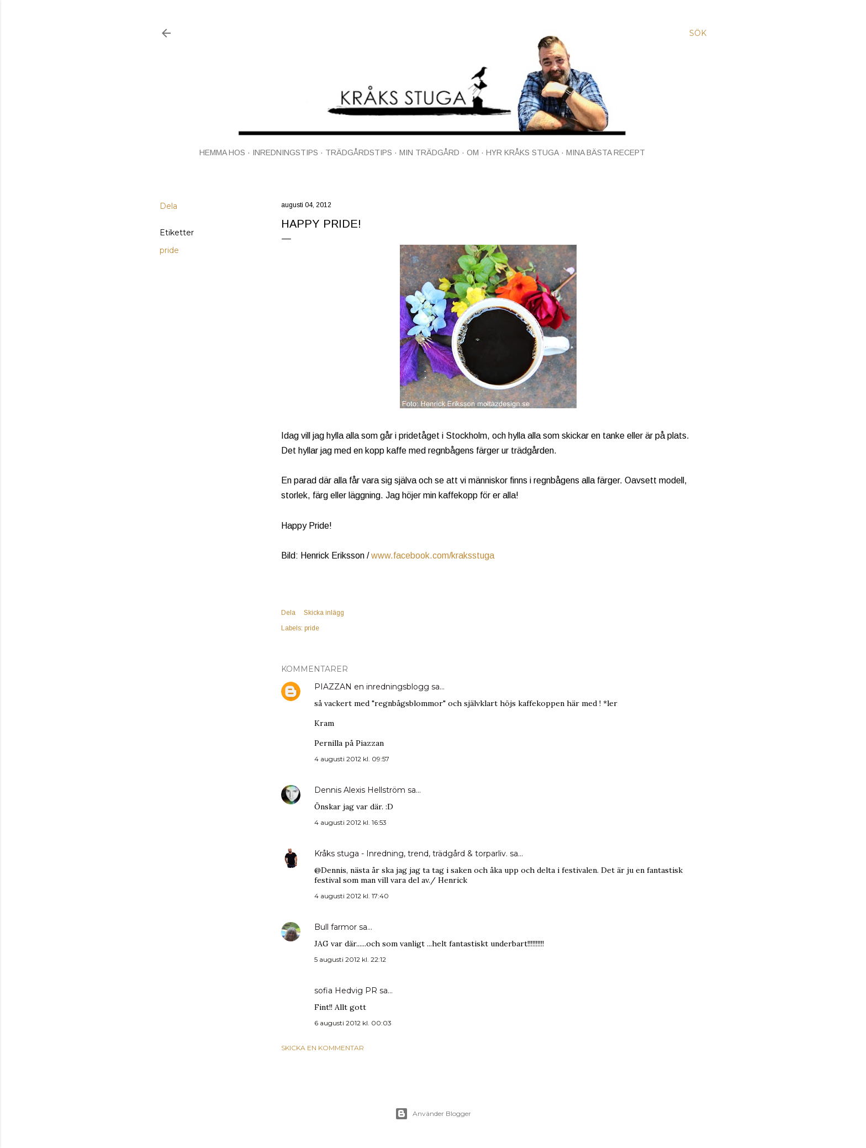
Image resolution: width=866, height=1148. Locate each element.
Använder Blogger (433, 1113)
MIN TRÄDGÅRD (429, 152)
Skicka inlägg (324, 613)
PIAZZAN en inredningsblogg (371, 687)
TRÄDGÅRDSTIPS (358, 152)
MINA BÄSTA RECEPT (605, 152)
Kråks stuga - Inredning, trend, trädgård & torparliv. (411, 854)
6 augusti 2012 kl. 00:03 (353, 1023)
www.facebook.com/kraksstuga (432, 555)
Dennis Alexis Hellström (359, 790)
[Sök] (697, 33)
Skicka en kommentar (322, 1048)
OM (473, 152)
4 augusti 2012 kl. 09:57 (351, 759)
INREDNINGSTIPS (285, 152)
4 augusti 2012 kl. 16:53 (350, 822)
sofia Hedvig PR (345, 991)
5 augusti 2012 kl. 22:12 (350, 959)
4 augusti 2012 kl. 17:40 (351, 896)
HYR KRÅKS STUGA (522, 152)
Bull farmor (335, 927)
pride (169, 250)
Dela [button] (168, 206)
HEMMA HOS (222, 152)
